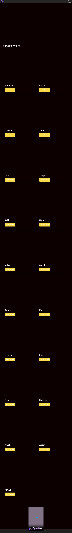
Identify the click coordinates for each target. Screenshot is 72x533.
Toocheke (49, 531)
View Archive (10, 90)
